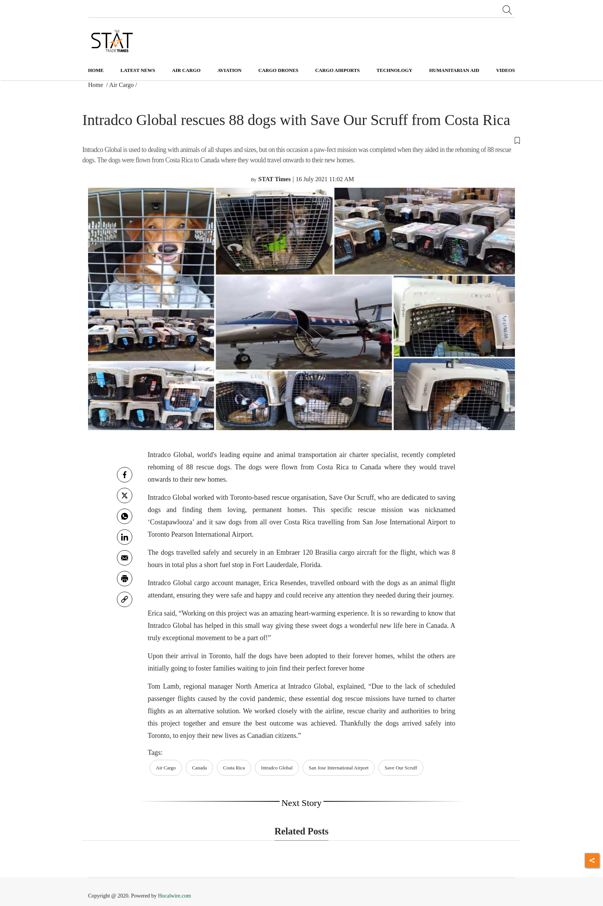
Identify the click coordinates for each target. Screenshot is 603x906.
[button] (301, 140)
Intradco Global (277, 768)
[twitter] (124, 495)
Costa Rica (234, 768)
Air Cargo (121, 85)
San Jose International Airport (339, 768)
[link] (124, 599)
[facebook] (124, 474)
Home (96, 70)
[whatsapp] (124, 516)
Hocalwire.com (174, 896)
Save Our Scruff (401, 768)
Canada (199, 768)
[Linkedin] (124, 537)
